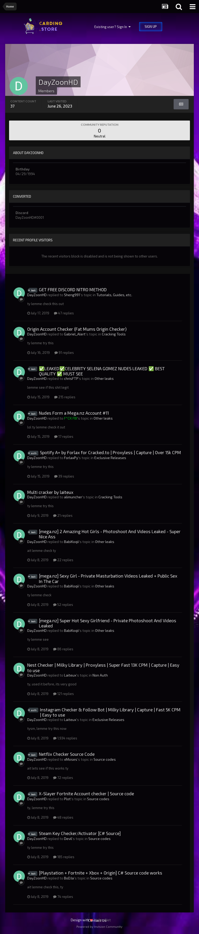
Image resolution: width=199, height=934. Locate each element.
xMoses (70, 759)
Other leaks (104, 378)
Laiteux (70, 675)
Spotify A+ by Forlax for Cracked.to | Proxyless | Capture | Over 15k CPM (110, 452)
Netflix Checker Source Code (67, 754)
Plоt (67, 799)
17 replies (63, 436)
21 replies (63, 515)
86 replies (63, 649)
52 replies (63, 604)
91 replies (64, 352)
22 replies (63, 560)
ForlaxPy (71, 457)
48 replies (63, 817)
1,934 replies (65, 738)
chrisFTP (71, 378)
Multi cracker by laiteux (50, 492)
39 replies (64, 476)
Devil (68, 838)
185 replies (63, 857)
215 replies (64, 397)
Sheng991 (72, 295)
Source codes (105, 759)
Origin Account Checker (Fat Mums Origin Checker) (76, 329)
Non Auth (100, 675)
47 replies (64, 313)
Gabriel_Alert (75, 334)
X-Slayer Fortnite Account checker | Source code (86, 793)
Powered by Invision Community (99, 926)
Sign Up (151, 26)
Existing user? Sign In (112, 27)
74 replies (63, 897)
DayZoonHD (37, 295)
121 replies (63, 694)
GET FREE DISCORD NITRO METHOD (73, 289)
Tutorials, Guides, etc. (114, 295)
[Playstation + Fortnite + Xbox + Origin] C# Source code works (100, 872)
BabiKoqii (71, 541)
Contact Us (97, 920)
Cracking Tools (114, 334)
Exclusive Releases (110, 457)
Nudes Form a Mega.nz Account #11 (74, 412)
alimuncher (73, 497)
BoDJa (69, 878)
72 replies (63, 778)
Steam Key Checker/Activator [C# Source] (80, 833)
